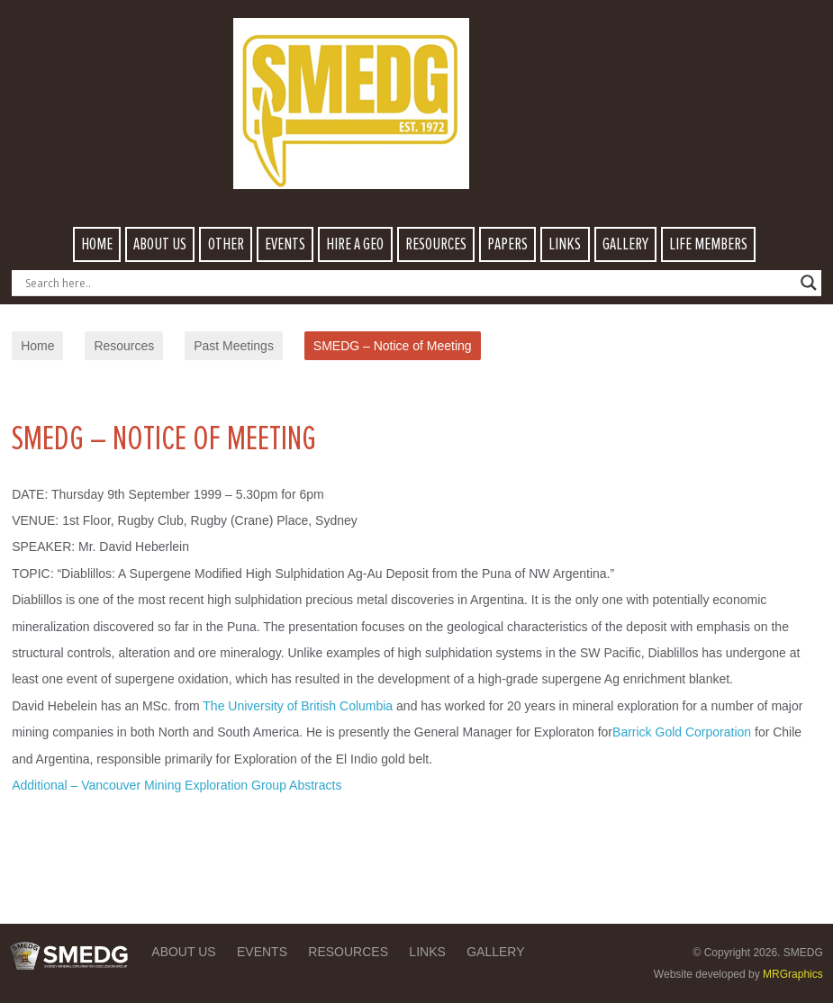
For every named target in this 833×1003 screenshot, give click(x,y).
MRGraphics (793, 974)
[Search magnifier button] (808, 282)
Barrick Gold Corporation (681, 732)
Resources (124, 346)
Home (37, 346)
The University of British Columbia (298, 706)
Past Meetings (234, 346)
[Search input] (408, 282)
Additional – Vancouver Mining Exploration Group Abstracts (176, 785)
